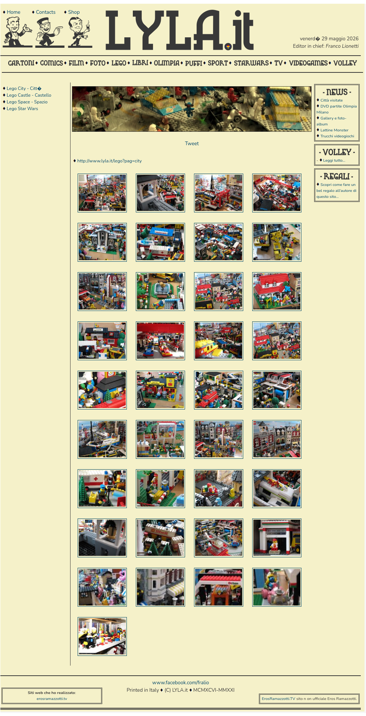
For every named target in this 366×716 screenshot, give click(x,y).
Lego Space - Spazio (27, 102)
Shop (74, 12)
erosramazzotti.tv (52, 698)
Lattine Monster (334, 130)
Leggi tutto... (334, 160)
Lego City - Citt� (24, 88)
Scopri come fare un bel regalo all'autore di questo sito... (336, 190)
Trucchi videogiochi (337, 136)
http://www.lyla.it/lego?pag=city (109, 161)
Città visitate (331, 100)
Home (13, 12)
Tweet (192, 143)
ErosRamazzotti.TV (278, 698)
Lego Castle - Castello (29, 95)
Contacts (45, 12)
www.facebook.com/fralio (180, 682)
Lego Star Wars (22, 109)
